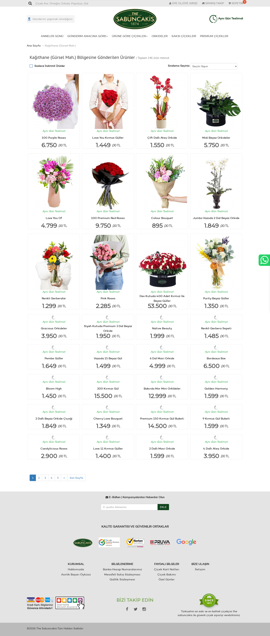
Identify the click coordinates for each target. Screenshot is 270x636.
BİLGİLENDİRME (122, 564)
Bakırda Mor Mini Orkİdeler (162, 388)
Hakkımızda (76, 569)
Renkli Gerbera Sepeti (216, 328)
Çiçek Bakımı (166, 574)
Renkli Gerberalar (54, 298)
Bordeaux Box (216, 358)
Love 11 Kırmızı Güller (108, 448)
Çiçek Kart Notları (166, 569)
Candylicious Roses (53, 448)
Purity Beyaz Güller (216, 298)
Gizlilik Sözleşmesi (122, 579)
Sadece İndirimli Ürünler (49, 66)
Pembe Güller (54, 358)
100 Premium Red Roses (108, 218)
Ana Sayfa (34, 45)
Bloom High (54, 388)
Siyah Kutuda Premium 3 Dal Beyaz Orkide (108, 328)
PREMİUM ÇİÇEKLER (214, 36)
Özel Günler (167, 579)
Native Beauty (162, 328)
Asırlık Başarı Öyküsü (76, 574)
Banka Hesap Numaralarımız (122, 569)
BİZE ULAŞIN (200, 564)
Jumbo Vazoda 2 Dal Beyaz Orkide (216, 218)
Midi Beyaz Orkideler (216, 137)
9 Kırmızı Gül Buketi (216, 418)
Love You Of (54, 218)
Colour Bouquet (162, 218)
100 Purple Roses (54, 137)
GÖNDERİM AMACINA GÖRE (87, 36)
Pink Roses (108, 298)
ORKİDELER (160, 36)
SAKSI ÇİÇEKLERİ (183, 36)
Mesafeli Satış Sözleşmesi (122, 574)
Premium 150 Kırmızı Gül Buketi (162, 418)
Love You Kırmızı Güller (108, 137)
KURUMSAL (76, 564)
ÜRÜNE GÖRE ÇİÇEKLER (130, 36)
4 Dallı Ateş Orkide (216, 448)
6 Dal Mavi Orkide (162, 358)
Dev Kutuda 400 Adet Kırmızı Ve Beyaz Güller (162, 298)
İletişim (200, 569)
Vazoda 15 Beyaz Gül (108, 358)
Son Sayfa (76, 478)
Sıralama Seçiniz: (179, 65)
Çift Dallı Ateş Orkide (162, 137)
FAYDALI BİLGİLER (166, 564)
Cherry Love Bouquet (108, 418)
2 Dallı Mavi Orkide (162, 448)
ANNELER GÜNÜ (52, 36)
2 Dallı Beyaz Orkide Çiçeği (54, 418)
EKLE (163, 507)
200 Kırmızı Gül (108, 388)
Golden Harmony (216, 388)
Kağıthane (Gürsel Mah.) (60, 45)
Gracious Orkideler (54, 328)
